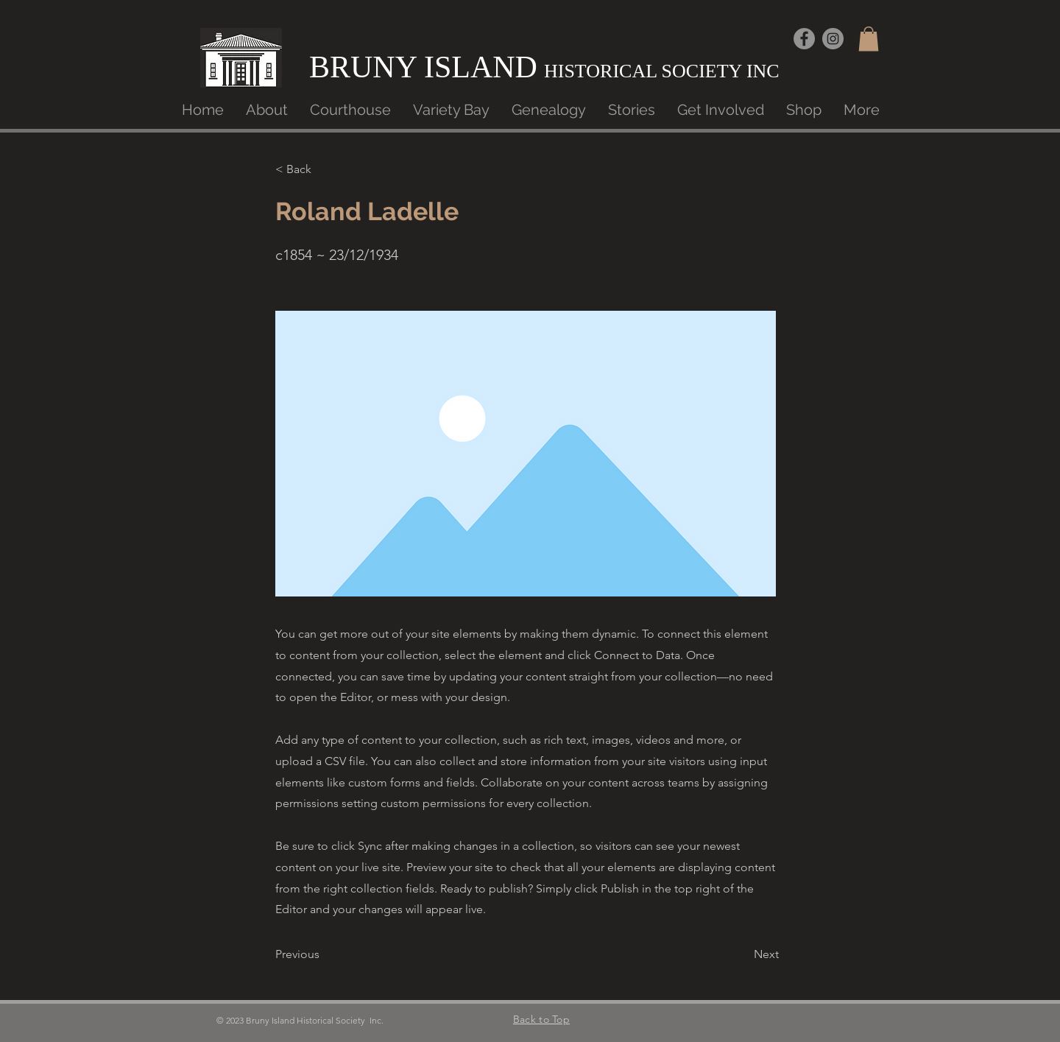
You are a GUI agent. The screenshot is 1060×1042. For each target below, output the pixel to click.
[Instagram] (833, 38)
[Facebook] (804, 38)
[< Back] (323, 169)
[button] (868, 39)
